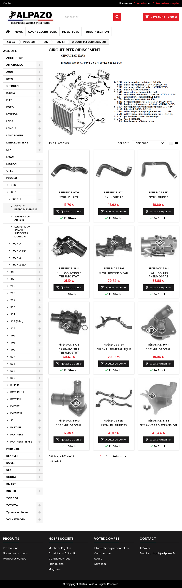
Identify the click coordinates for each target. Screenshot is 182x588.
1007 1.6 (16, 258)
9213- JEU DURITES (114, 425)
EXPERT (14, 406)
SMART (11, 484)
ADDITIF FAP (14, 58)
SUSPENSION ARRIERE (22, 218)
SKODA (11, 477)
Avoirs (98, 559)
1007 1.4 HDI (19, 251)
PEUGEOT (12, 178)
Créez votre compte (165, 3)
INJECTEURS (70, 32)
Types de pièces (17, 512)
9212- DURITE (158, 197)
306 (12, 307)
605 (12, 371)
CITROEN (12, 86)
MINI (9, 150)
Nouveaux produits (15, 553)
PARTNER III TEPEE (21, 442)
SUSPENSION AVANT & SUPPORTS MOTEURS (22, 231)
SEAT (9, 470)
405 (12, 335)
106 (12, 272)
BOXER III (15, 399)
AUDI (9, 72)
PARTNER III (17, 434)
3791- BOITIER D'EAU (113, 273)
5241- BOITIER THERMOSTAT (158, 274)
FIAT (9, 100)
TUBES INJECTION (96, 32)
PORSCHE (12, 449)
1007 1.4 (17, 244)
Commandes (103, 553)
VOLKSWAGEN (15, 519)
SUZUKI (11, 491)
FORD (10, 107)
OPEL (9, 171)
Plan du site (56, 564)
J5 (11, 420)
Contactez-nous (59, 559)
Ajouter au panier (69, 211)
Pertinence (149, 143)
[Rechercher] (91, 17)
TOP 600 (12, 498)
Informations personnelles (111, 548)
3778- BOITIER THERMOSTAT (69, 351)
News (19, 32)
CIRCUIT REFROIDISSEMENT (25, 207)
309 (12, 328)
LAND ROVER (14, 135)
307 (12, 314)
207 (12, 300)
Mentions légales (60, 548)
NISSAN (11, 164)
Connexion (140, 3)
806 (13, 185)
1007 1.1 (16, 199)
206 (12, 293)
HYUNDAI (12, 114)
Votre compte (106, 538)
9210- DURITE (68, 197)
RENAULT (12, 456)
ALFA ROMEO (14, 65)
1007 (13, 192)
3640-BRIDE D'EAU (69, 425)
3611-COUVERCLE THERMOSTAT (69, 274)
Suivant (119, 456)
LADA (9, 121)
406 (12, 343)
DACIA (10, 93)
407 (12, 350)
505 (12, 364)
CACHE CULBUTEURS (42, 32)
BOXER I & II (17, 392)
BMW (9, 79)
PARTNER (16, 427)
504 (12, 357)
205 (12, 286)
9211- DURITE (114, 197)
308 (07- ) (16, 321)
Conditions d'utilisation (63, 553)
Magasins (55, 569)
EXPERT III (16, 413)
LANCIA (11, 128)
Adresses (100, 564)
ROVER (10, 463)
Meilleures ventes (14, 559)
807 (12, 378)
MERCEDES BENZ (17, 142)
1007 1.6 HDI (19, 265)
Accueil (10, 50)
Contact (8, 3)
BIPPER (14, 385)
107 (12, 279)
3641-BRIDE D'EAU (158, 349)
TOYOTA (12, 505)
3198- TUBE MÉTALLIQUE (114, 349)
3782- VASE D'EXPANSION (158, 425)
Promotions (10, 548)
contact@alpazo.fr (161, 553)
